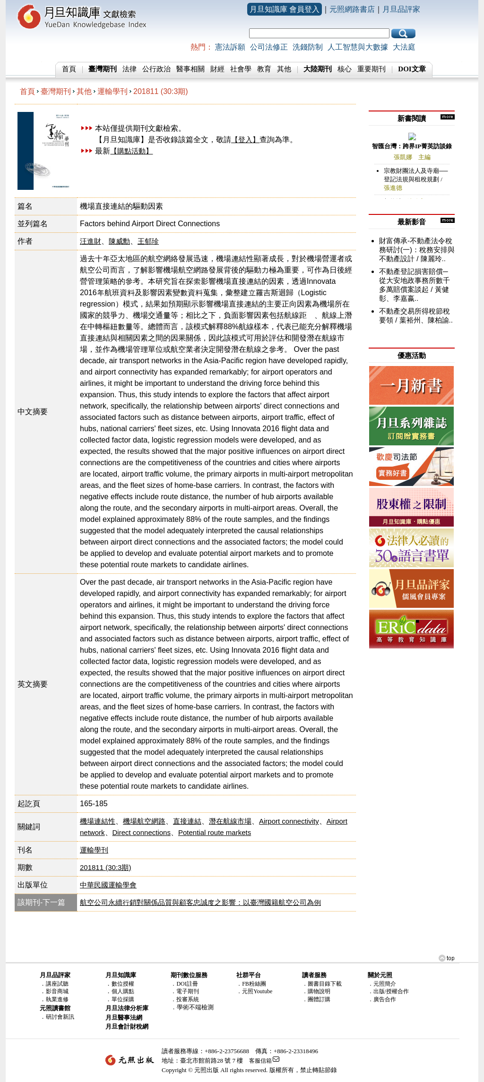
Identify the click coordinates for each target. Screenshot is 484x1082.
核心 (344, 69)
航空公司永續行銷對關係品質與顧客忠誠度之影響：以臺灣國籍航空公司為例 (200, 902)
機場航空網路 (144, 821)
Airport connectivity (289, 821)
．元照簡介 (382, 983)
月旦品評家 (401, 9)
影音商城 (57, 991)
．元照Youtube (254, 991)
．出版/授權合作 (388, 991)
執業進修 (57, 999)
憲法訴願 (230, 47)
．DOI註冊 (184, 983)
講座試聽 (57, 983)
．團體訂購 (316, 999)
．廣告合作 (382, 999)
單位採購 (123, 999)
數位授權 (123, 983)
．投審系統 (185, 999)
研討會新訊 (60, 1017)
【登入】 (245, 140)
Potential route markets (214, 832)
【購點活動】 (131, 151)
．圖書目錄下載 (322, 983)
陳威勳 (119, 241)
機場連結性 (97, 821)
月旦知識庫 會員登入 (285, 9)
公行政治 (156, 69)
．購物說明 (316, 991)
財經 (217, 69)
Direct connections (141, 832)
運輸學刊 (112, 91)
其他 (284, 69)
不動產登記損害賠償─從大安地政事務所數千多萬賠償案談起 (414, 280)
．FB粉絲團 (251, 983)
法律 (129, 69)
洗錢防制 (308, 47)
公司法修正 (269, 47)
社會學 (240, 69)
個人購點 (123, 991)
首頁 (69, 69)
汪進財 (90, 241)
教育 (264, 69)
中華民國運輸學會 (108, 885)
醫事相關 (190, 69)
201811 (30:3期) (160, 91)
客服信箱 (260, 1060)
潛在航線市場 (230, 821)
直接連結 (187, 821)
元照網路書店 (352, 9)
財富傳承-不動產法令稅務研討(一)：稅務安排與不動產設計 (417, 250)
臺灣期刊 (56, 91)
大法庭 (404, 47)
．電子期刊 (185, 991)
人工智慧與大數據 (358, 47)
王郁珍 (148, 241)
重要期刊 (371, 69)
